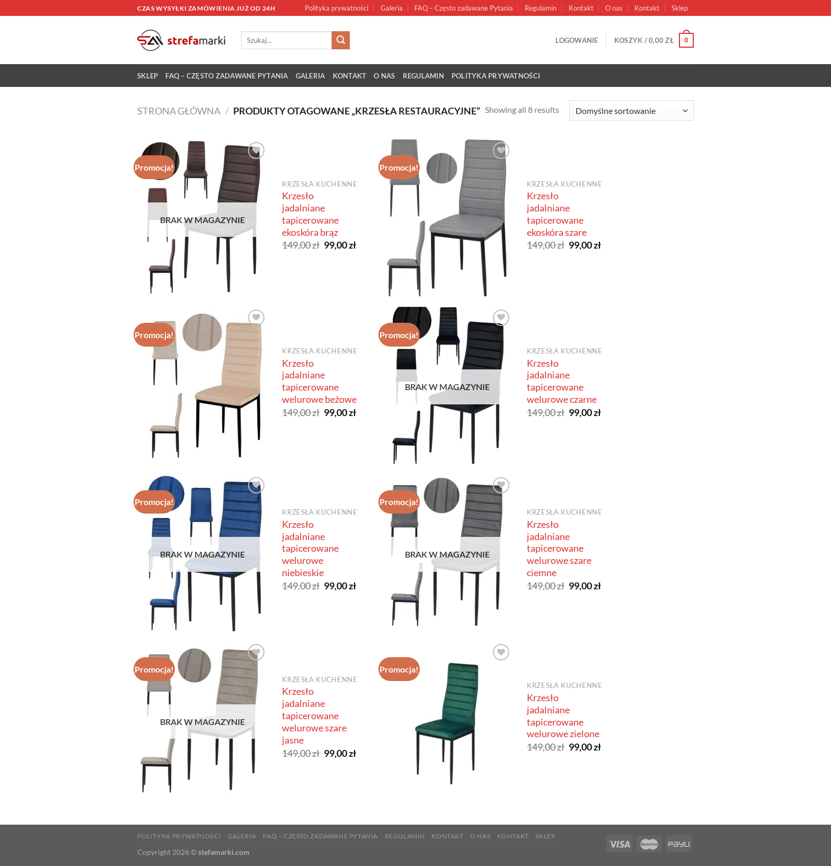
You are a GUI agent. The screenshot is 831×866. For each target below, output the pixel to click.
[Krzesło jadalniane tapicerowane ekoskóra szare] (447, 217)
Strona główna (178, 111)
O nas (614, 8)
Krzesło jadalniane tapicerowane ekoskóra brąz (310, 214)
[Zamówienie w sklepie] (631, 110)
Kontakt (581, 8)
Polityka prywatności (336, 8)
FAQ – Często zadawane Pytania (463, 8)
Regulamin (540, 8)
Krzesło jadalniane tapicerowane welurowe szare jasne (314, 715)
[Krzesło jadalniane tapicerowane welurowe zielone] (447, 719)
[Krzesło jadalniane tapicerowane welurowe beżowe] (202, 385)
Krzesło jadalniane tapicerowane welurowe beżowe (319, 381)
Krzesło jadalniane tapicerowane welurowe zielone (563, 716)
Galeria (392, 8)
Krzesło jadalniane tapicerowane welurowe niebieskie (310, 548)
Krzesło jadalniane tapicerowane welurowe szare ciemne (559, 548)
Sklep (679, 8)
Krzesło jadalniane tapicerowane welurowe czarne (562, 381)
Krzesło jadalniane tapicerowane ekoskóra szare (557, 214)
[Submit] (341, 40)
